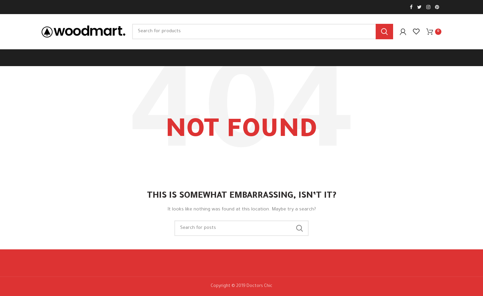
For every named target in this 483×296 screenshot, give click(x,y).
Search (384, 31)
